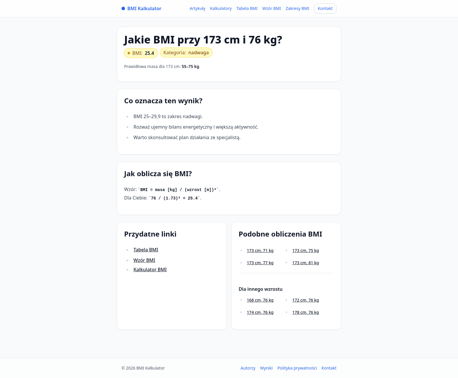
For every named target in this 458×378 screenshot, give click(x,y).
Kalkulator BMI (150, 269)
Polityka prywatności (297, 368)
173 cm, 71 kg (260, 250)
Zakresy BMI (297, 8)
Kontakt (325, 8)
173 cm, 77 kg (260, 262)
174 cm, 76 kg (260, 312)
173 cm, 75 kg (305, 250)
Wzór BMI (271, 8)
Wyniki (266, 368)
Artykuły (197, 8)
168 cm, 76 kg (260, 300)
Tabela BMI (247, 8)
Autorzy (248, 368)
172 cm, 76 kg (305, 300)
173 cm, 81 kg (305, 262)
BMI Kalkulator (142, 8)
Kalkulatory (221, 8)
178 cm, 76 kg (305, 312)
